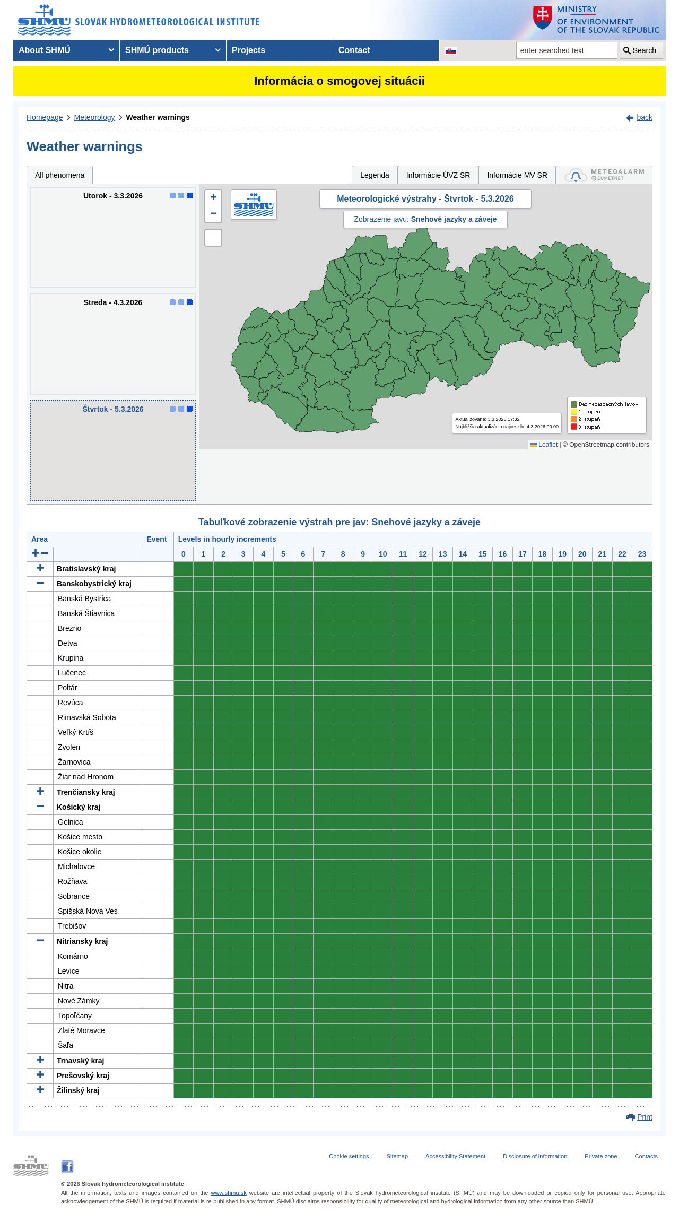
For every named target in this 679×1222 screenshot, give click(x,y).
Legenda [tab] (374, 175)
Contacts (646, 1156)
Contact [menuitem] (354, 50)
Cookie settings (349, 1156)
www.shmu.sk (228, 1193)
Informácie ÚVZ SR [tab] (438, 175)
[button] (213, 198)
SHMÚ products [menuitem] (157, 50)
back (644, 117)
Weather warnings (158, 117)
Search (644, 50)
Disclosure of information (535, 1156)
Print (644, 1117)
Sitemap (397, 1156)
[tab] (604, 175)
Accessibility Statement (455, 1156)
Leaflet (544, 444)
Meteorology (94, 117)
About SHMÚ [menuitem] (45, 50)
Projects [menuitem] (248, 50)
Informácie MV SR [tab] (517, 175)
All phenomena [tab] (59, 175)
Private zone (601, 1156)
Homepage (45, 117)
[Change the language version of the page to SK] (451, 50)
